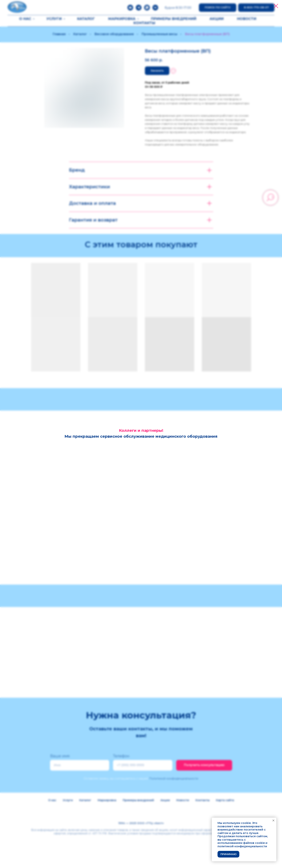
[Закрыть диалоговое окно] (276, 6)
